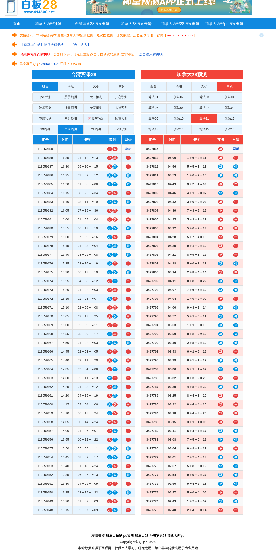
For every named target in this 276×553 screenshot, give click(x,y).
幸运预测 (70, 118)
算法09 (153, 118)
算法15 (204, 129)
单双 (121, 86)
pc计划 (45, 97)
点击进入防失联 (151, 54)
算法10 (178, 118)
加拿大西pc (175, 536)
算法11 (204, 118)
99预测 (45, 129)
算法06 (178, 108)
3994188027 (50, 64)
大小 (96, 86)
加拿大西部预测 (48, 24)
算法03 (204, 97)
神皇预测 (70, 108)
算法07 (204, 108)
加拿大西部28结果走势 (180, 24)
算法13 (153, 129)
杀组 (71, 86)
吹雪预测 (121, 118)
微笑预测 (96, 118)
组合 (45, 86)
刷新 (128, 149)
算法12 (229, 118)
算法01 (153, 97)
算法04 (229, 97)
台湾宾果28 (158, 536)
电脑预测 (45, 118)
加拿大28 (141, 536)
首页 (16, 24)
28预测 (96, 129)
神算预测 (45, 108)
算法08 (229, 108)
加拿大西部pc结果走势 (224, 24)
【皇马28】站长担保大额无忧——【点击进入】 (55, 45)
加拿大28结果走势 (136, 24)
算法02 (178, 97)
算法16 (229, 129)
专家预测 (96, 108)
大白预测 (96, 97)
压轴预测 (121, 129)
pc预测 (128, 536)
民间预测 (70, 129)
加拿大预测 (114, 536)
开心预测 (121, 97)
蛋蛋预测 (70, 97)
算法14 (178, 129)
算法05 (153, 108)
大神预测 (121, 108)
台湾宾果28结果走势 (92, 24)
